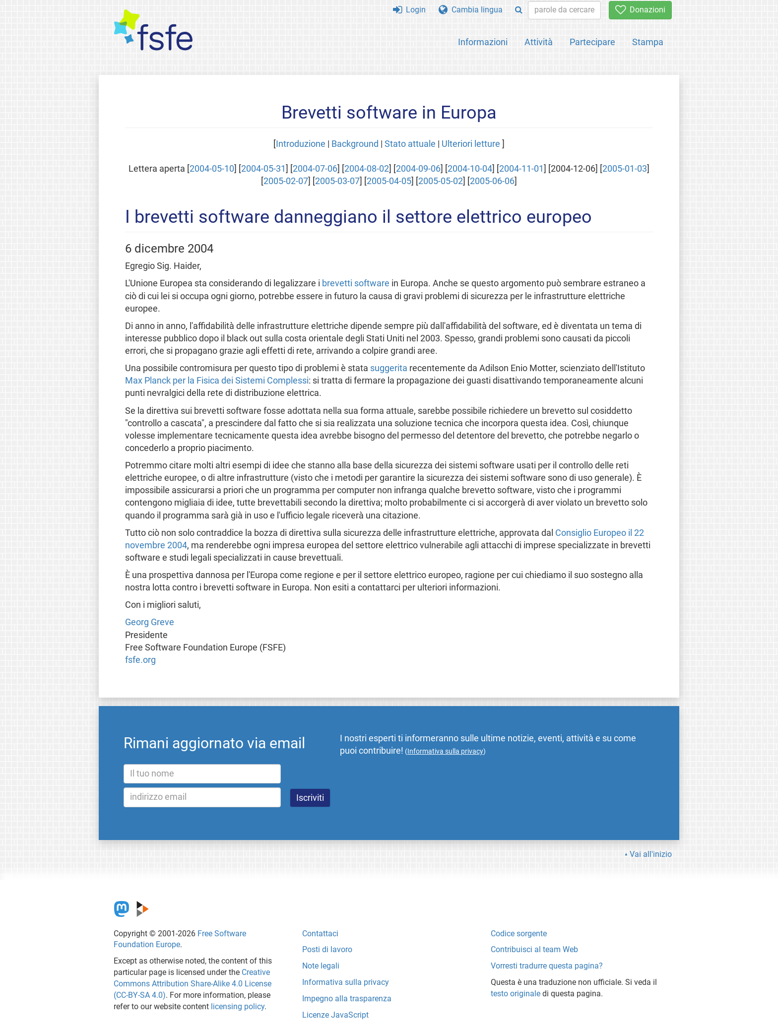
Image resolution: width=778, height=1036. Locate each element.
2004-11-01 (521, 169)
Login (409, 9)
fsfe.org (140, 660)
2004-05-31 (263, 169)
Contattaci (320, 933)
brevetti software (355, 283)
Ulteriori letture (471, 144)
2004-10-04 (470, 169)
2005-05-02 (440, 181)
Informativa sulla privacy (345, 982)
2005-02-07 (285, 181)
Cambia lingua (471, 9)
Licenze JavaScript (335, 1015)
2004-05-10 (212, 169)
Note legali (320, 966)
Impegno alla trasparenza (346, 998)
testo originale (515, 993)
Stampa (647, 42)
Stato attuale (410, 144)
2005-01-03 (624, 169)
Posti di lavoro (327, 949)
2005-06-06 (492, 181)
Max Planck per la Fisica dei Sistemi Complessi (217, 381)
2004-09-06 (418, 169)
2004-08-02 (366, 169)
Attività (538, 42)
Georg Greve (149, 622)
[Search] (518, 10)
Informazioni (483, 42)
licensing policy (237, 1006)
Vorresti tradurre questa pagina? (547, 966)
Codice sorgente (519, 933)
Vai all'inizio (651, 854)
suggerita (388, 368)
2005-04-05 (389, 181)
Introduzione (300, 144)
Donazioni (640, 9)
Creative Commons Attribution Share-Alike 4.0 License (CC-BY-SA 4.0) (192, 984)
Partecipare (592, 42)
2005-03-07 (337, 181)
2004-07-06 (315, 169)
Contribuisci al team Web (534, 949)
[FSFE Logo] (153, 30)
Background (355, 144)
